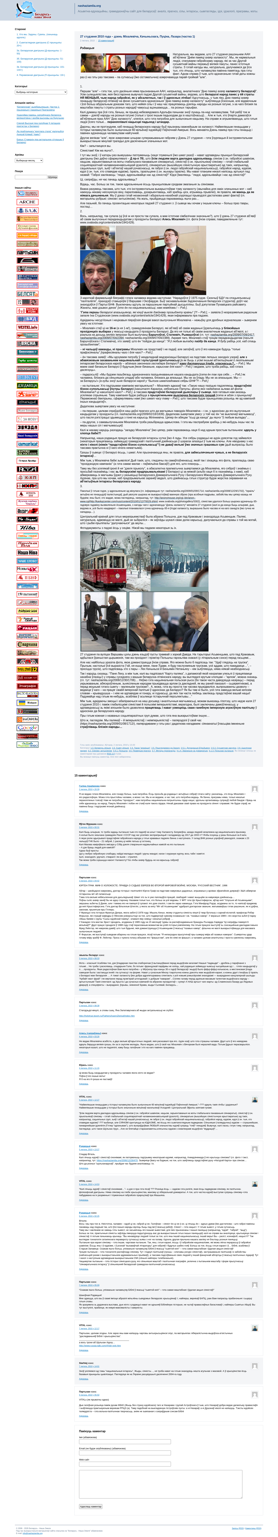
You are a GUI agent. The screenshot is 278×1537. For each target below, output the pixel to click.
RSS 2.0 (111, 754)
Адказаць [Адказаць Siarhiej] (83, 1379)
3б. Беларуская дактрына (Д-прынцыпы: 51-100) (40, 60)
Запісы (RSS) (238, 1528)
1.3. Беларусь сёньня (101, 748)
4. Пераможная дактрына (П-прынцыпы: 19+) (41, 75)
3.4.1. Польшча (120, 750)
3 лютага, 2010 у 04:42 (89, 881)
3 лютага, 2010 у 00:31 (89, 827)
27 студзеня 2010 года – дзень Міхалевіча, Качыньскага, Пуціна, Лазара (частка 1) (137, 36)
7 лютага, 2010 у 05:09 (89, 1285)
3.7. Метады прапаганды (164, 750)
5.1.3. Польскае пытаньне (221, 750)
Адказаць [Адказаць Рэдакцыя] (83, 1168)
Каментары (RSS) (253, 1528)
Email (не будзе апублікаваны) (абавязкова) (102, 1448)
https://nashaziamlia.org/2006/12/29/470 (117, 1160)
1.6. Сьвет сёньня (120, 748)
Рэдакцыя (84, 1146)
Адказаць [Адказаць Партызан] (83, 942)
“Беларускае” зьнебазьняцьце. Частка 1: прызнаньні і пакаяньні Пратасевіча (38, 108)
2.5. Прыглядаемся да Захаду (165, 748)
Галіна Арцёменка (89, 786)
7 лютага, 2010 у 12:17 (89, 1328)
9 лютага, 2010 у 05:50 (89, 1395)
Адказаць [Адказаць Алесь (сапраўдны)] (83, 1052)
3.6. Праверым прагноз (140, 750)
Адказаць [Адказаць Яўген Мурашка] (83, 865)
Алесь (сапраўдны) (90, 1033)
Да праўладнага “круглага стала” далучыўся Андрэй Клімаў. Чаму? (40, 133)
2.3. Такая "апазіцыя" (140, 748)
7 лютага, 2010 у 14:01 (89, 1366)
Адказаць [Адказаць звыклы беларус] (83, 989)
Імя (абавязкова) (88, 1437)
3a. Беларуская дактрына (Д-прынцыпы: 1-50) (39, 52)
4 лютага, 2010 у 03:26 (89, 1036)
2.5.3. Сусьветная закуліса (223, 748)
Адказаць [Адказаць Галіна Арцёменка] (83, 811)
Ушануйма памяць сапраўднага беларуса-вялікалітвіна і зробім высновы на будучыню (40, 116)
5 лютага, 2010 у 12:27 (89, 1100)
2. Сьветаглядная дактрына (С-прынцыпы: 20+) (39, 44)
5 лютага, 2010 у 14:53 (89, 1184)
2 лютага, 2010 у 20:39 (89, 789)
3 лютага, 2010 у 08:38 (89, 1006)
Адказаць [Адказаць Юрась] (83, 1084)
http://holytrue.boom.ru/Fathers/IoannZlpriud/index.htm (107, 1015)
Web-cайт (84, 1460)
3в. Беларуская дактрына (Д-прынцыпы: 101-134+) (41, 68)
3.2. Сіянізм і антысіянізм (100, 750)
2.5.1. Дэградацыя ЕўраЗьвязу (195, 748)
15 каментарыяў (106, 40)
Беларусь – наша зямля (33, 10)
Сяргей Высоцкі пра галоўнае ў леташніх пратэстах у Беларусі (38, 125)
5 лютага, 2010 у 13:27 (89, 1149)
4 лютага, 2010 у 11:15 (89, 1068)
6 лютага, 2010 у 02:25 (89, 1216)
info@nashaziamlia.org (33, 1533)
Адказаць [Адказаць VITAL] (83, 1133)
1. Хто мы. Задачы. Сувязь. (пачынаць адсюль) (37, 36)
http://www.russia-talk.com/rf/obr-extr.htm (100, 1345)
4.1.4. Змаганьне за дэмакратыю (192, 750)
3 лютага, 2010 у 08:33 (89, 958)
